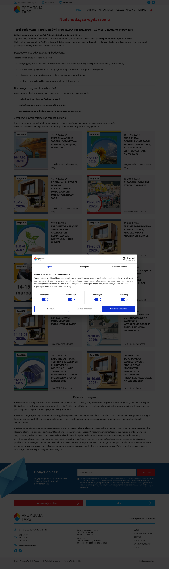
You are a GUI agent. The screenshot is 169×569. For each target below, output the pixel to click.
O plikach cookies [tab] (119, 267)
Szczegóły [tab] (84, 267)
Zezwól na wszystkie (118, 309)
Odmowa (50, 309)
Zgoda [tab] (49, 267)
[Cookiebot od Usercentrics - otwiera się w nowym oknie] (124, 259)
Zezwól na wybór (84, 309)
